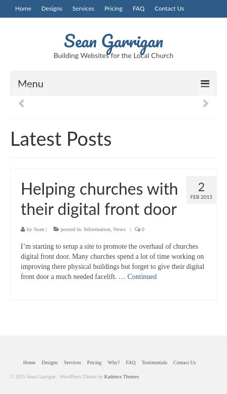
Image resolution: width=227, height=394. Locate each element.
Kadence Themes (121, 376)
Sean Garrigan (113, 40)
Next (205, 104)
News (119, 229)
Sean (39, 229)
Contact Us (169, 8)
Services (83, 8)
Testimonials (154, 362)
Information (97, 229)
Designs (52, 8)
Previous (21, 104)
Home (23, 8)
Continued (141, 276)
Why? (113, 362)
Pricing (113, 8)
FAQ (139, 8)
